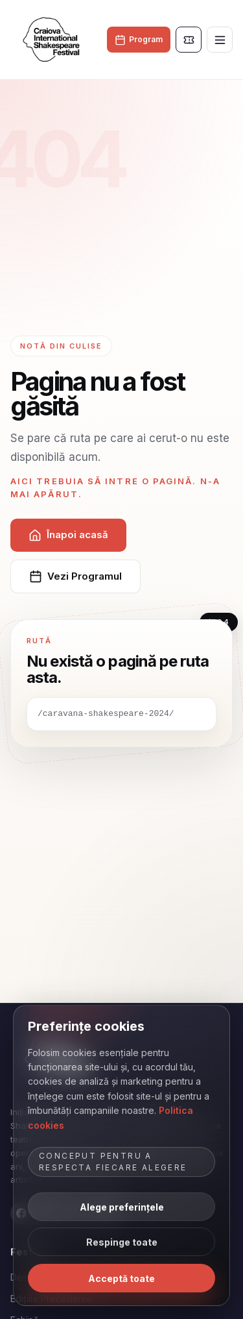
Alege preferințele (122, 1207)
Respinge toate (121, 1242)
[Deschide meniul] (220, 40)
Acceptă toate (121, 1278)
